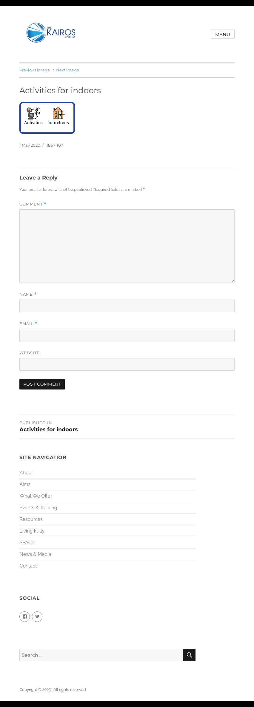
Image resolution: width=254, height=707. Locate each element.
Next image (67, 70)
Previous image (34, 70)
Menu (222, 34)
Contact (28, 566)
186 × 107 (55, 145)
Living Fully (31, 531)
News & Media (35, 554)
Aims (24, 484)
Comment (33, 204)
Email (28, 323)
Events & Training (38, 507)
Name (28, 294)
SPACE (26, 542)
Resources (31, 519)
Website (29, 352)
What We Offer (35, 496)
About (26, 473)
